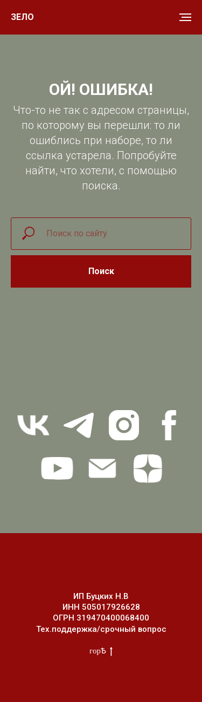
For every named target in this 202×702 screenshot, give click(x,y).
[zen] (147, 468)
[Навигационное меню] (185, 17)
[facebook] (169, 425)
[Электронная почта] (102, 468)
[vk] (33, 425)
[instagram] (124, 425)
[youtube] (57, 468)
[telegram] (78, 425)
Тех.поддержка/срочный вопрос (101, 629)
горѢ (101, 651)
